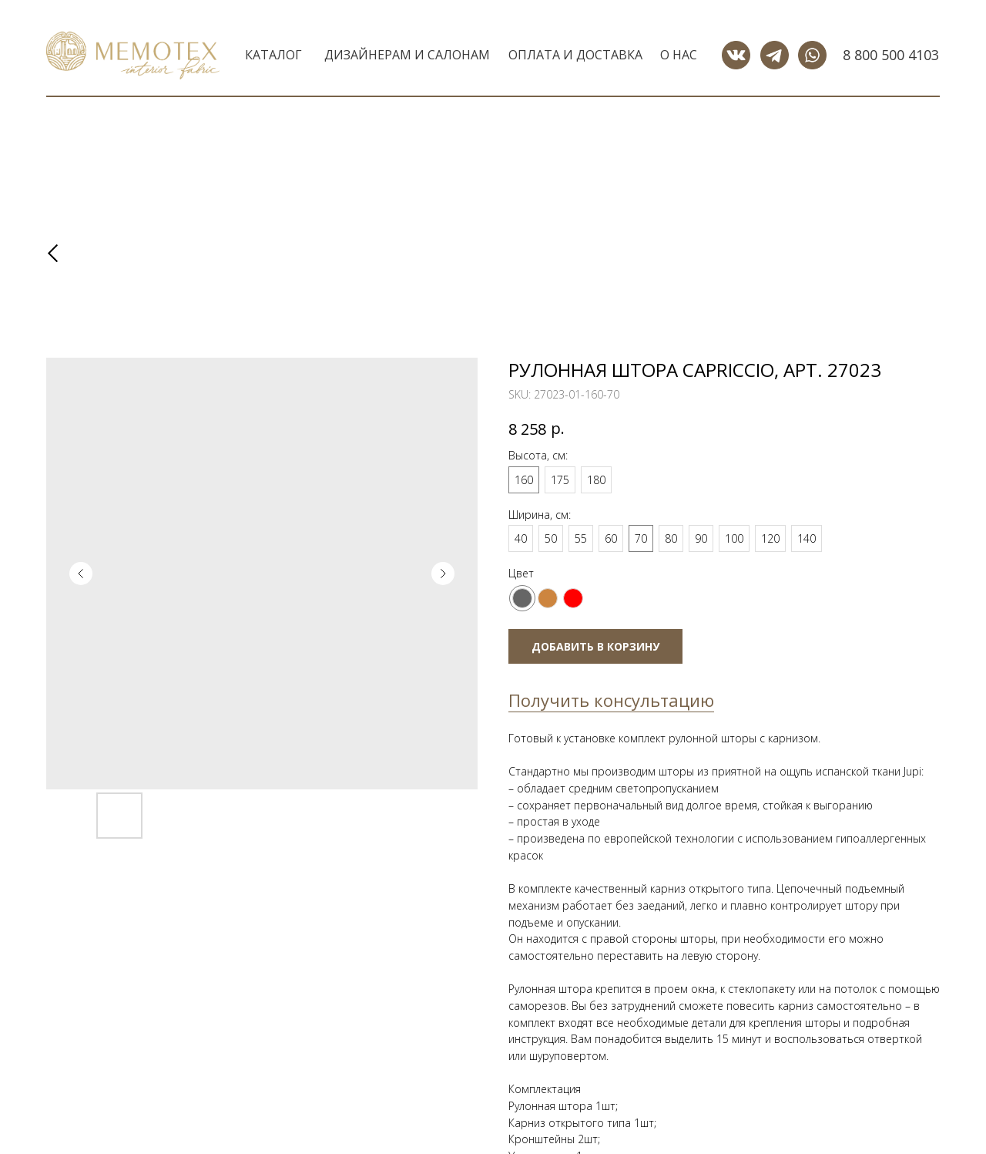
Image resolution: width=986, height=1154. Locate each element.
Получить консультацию (611, 700)
